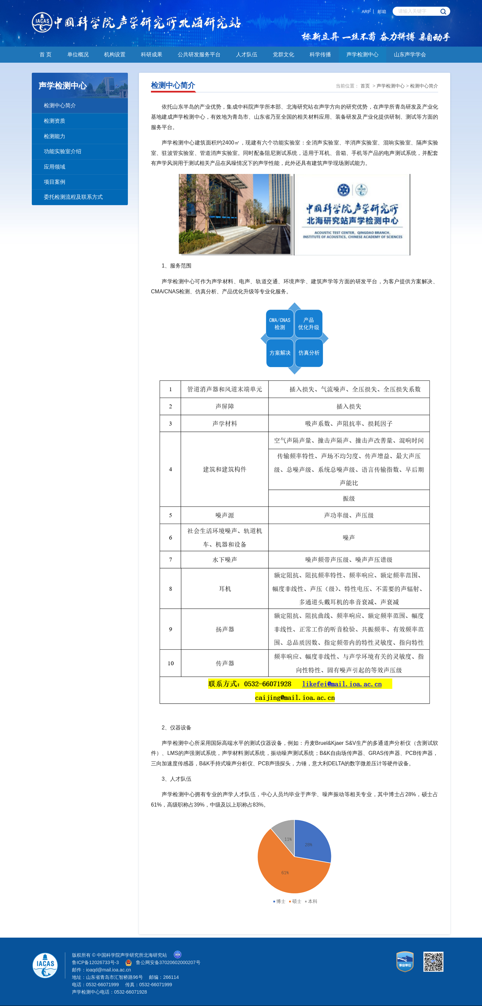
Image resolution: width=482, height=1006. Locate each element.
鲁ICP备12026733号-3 (95, 962)
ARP (366, 11)
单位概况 (78, 54)
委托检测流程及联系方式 (73, 197)
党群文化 (283, 54)
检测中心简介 (60, 105)
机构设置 (115, 54)
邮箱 (382, 11)
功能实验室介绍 (62, 151)
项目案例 (54, 182)
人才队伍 (246, 54)
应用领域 (54, 167)
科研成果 (151, 54)
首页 (365, 85)
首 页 (45, 54)
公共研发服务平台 (199, 54)
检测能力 (54, 136)
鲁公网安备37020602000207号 (168, 962)
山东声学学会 (410, 54)
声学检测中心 (362, 54)
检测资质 (54, 121)
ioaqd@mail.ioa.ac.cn (108, 969)
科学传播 (320, 54)
